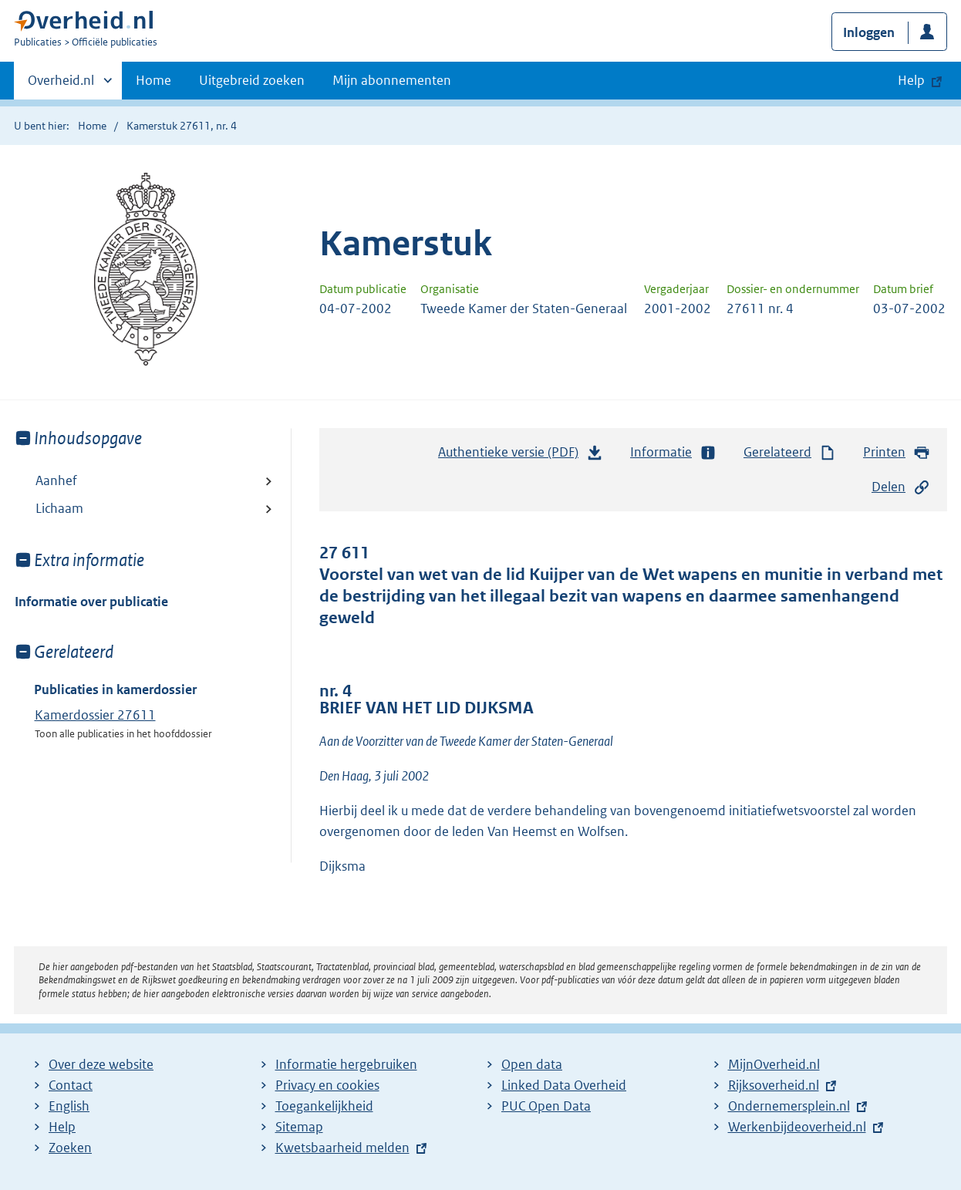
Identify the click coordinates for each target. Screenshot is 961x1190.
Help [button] (911, 80)
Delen (901, 487)
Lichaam (59, 508)
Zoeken (70, 1147)
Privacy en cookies (327, 1085)
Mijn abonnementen (391, 80)
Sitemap (299, 1126)
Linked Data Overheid (563, 1085)
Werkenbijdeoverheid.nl (797, 1126)
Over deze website (101, 1064)
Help (62, 1126)
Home (153, 80)
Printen (896, 452)
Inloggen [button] (869, 32)
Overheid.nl (61, 84)
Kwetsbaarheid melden (342, 1147)
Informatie (673, 452)
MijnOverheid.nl (774, 1064)
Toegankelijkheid (324, 1105)
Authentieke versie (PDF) (520, 456)
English (69, 1105)
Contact (71, 1085)
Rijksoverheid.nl (773, 1085)
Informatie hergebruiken (346, 1064)
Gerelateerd (790, 452)
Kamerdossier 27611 (95, 714)
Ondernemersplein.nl (789, 1105)
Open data (531, 1064)
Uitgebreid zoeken (252, 80)
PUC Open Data (546, 1105)
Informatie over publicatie (91, 601)
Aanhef (56, 480)
